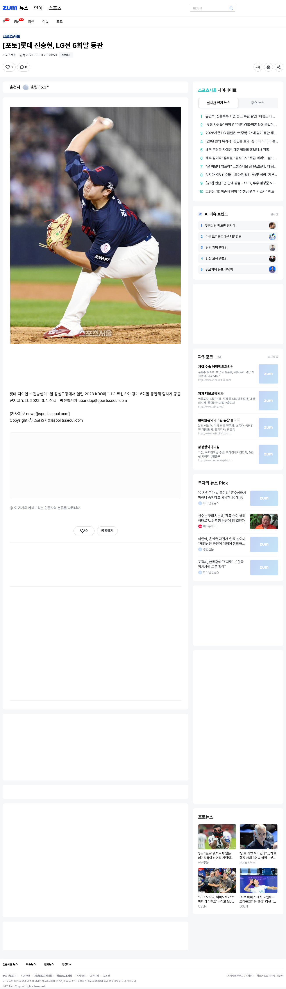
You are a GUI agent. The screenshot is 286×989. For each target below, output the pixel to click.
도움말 (106, 975)
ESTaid (9, 986)
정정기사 (67, 964)
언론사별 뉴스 (10, 964)
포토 (60, 22)
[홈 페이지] (24, 8)
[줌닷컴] (10, 8)
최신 (31, 22)
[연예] (38, 8)
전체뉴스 (49, 964)
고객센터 (94, 975)
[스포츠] (55, 8)
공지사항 (81, 975)
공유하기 (107, 531)
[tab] (218, 103)
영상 (17, 22)
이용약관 (25, 975)
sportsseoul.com (68, 420)
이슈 (45, 22)
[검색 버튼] (231, 8)
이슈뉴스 (31, 964)
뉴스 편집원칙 (9, 975)
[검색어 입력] (212, 8)
